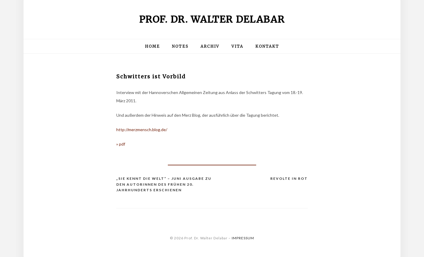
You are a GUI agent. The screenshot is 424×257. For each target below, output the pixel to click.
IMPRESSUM (243, 238)
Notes (180, 46)
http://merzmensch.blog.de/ (141, 129)
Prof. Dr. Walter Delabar (212, 19)
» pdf (121, 143)
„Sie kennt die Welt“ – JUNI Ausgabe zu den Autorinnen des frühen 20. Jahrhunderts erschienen (163, 184)
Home (152, 46)
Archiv (210, 46)
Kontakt (267, 46)
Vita (237, 46)
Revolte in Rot (289, 178)
